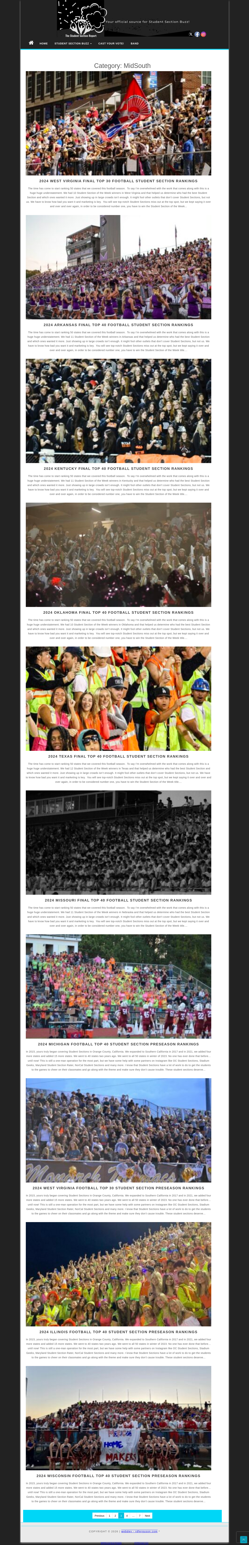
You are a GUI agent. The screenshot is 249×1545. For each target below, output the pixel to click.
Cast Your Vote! (111, 43)
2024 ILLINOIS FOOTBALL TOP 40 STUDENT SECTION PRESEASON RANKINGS (119, 1332)
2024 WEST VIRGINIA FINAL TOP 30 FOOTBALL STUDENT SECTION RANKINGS (118, 181)
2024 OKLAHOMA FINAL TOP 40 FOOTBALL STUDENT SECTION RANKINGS (118, 612)
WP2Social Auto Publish (111, 1543)
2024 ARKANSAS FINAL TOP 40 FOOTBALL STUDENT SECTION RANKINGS (118, 325)
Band (135, 43)
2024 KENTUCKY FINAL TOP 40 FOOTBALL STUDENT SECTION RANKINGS (118, 469)
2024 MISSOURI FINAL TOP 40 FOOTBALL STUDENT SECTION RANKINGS (118, 900)
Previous (99, 1515)
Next (147, 1515)
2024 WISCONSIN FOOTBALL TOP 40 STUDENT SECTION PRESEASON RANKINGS (118, 1476)
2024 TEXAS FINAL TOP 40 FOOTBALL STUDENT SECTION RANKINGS (118, 756)
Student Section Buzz (73, 43)
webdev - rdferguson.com (139, 1531)
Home (44, 43)
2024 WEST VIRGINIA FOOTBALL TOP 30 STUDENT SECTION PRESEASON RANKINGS (118, 1188)
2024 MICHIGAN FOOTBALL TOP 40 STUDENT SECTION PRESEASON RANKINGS (118, 1044)
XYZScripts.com (141, 1543)
